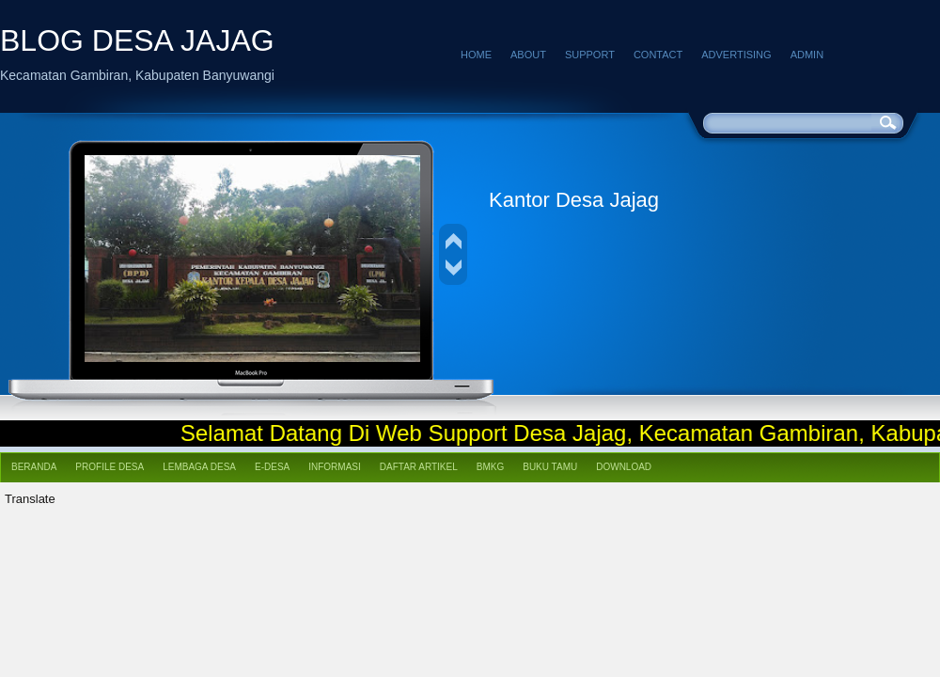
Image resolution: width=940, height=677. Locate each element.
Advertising (736, 54)
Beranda (33, 467)
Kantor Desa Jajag (574, 200)
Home (476, 54)
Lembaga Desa (199, 467)
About (528, 54)
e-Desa (272, 467)
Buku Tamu (550, 467)
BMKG (490, 467)
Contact (658, 54)
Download (623, 467)
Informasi (334, 467)
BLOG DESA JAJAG (137, 40)
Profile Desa (109, 467)
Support (590, 54)
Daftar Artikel (419, 467)
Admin (807, 54)
